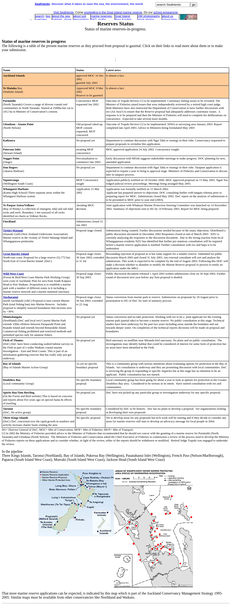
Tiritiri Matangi (13, 230)
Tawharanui (10, 297)
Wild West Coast (13, 273)
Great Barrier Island (16, 253)
